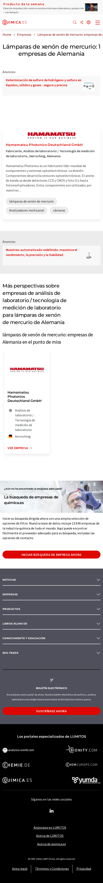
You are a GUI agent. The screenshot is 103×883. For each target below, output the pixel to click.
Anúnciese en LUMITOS (50, 827)
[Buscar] (75, 22)
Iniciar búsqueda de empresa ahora (51, 554)
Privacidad (83, 869)
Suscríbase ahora (51, 711)
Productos (11, 609)
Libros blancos (15, 623)
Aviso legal (20, 869)
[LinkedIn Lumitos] (52, 811)
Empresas (10, 594)
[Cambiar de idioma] (89, 22)
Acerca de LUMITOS (50, 836)
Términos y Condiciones (52, 869)
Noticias (9, 579)
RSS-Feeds (10, 652)
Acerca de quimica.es (51, 844)
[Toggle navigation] (97, 23)
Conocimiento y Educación (24, 638)
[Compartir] (82, 22)
